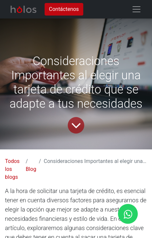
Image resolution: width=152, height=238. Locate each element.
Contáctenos (64, 9)
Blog (31, 169)
